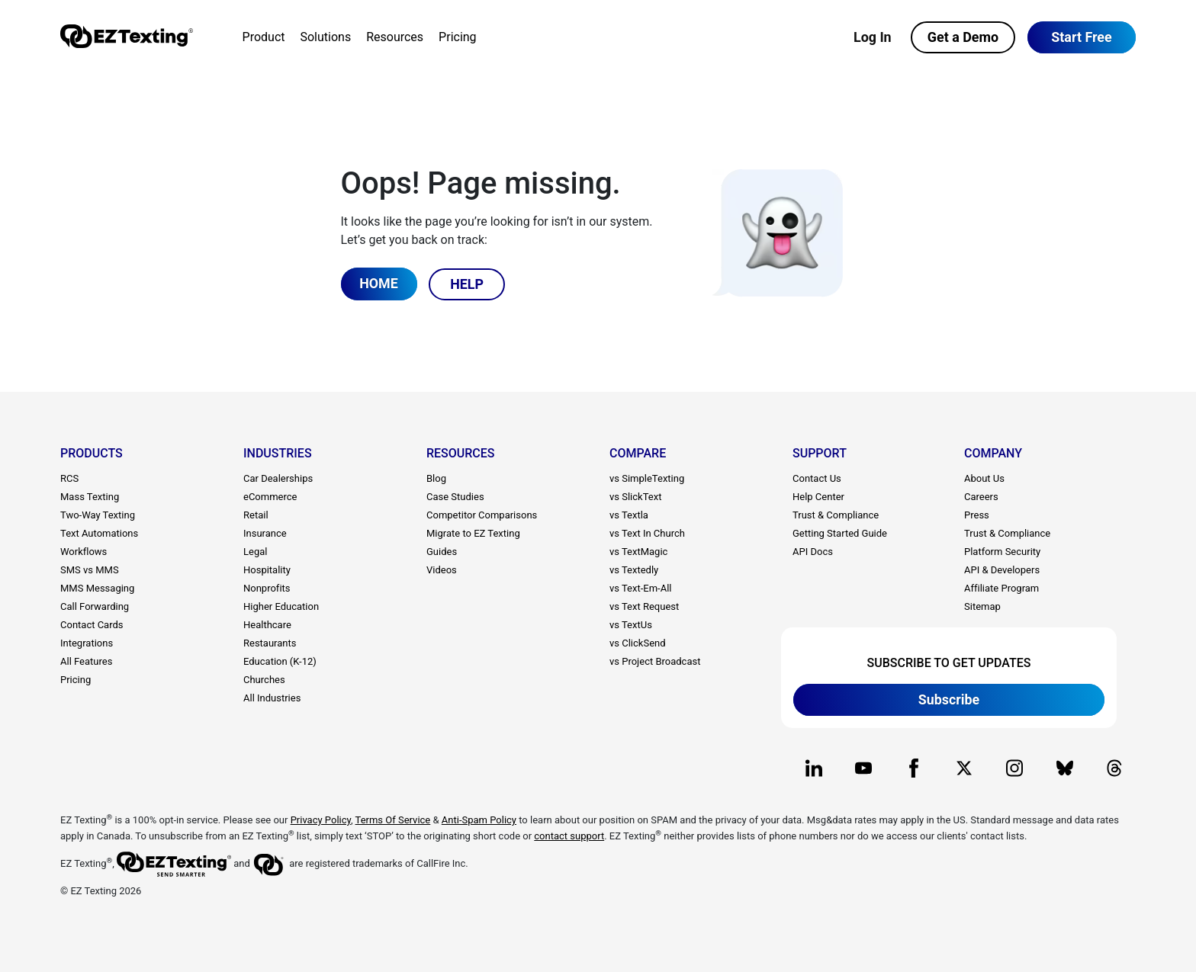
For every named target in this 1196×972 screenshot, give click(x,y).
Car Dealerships (278, 478)
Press (976, 515)
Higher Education (281, 606)
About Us (984, 478)
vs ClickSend (637, 643)
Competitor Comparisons (481, 515)
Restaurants (269, 643)
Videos (441, 570)
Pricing (458, 37)
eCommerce (270, 496)
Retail (255, 515)
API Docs (813, 551)
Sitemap (982, 606)
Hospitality (267, 570)
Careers (981, 496)
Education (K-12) (280, 661)
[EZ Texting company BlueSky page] (1064, 768)
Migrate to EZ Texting (473, 533)
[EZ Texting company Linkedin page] (813, 768)
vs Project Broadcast (654, 661)
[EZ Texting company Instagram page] (1014, 768)
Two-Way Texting (97, 515)
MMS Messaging (97, 588)
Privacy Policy (321, 820)
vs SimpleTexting (646, 478)
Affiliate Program (1001, 588)
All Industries (272, 698)
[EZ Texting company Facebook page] (914, 768)
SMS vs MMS (89, 570)
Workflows (83, 551)
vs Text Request (644, 606)
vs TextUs (630, 624)
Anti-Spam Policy (479, 820)
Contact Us (817, 478)
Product (263, 37)
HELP (467, 283)
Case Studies (455, 496)
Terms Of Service (393, 820)
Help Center (818, 496)
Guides (441, 551)
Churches (264, 679)
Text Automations (99, 533)
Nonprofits (267, 588)
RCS (69, 478)
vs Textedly (633, 570)
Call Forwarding (94, 606)
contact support (569, 836)
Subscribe (949, 699)
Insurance (265, 533)
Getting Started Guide (840, 533)
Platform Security (1002, 551)
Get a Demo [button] (963, 37)
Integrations (86, 643)
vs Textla (628, 515)
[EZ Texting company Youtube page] (863, 768)
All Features (86, 661)
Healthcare (267, 624)
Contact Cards (92, 624)
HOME (378, 283)
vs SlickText (635, 496)
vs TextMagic (638, 551)
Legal (255, 551)
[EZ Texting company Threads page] (1114, 768)
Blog (436, 478)
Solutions (325, 37)
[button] (1081, 37)
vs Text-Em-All (640, 588)
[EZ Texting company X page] (963, 768)
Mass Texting (89, 496)
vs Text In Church (647, 533)
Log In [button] (873, 37)
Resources (394, 37)
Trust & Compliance (836, 515)
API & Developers (1002, 570)
